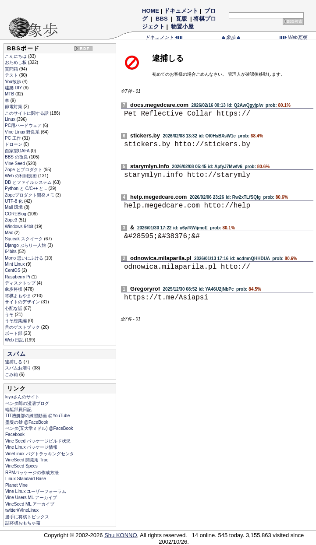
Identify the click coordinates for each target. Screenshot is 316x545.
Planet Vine (16, 485)
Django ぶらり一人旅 (26, 245)
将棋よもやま (18, 295)
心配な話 (14, 308)
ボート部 (14, 333)
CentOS (13, 270)
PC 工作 (13, 138)
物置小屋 (182, 26)
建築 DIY (14, 87)
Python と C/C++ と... (26, 188)
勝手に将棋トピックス (27, 516)
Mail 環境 (14, 207)
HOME (150, 10)
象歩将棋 (14, 289)
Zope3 (11, 220)
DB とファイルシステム (29, 182)
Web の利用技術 (21, 175)
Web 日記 (15, 340)
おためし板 (16, 62)
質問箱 (12, 69)
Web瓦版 (293, 37)
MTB (10, 93)
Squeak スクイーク (24, 238)
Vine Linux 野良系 (23, 132)
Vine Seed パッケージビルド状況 (38, 441)
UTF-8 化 (14, 201)
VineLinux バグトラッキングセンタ (39, 453)
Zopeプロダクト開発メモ (30, 195)
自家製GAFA (18, 150)
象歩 (231, 37)
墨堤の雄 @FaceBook (26, 422)
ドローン (14, 144)
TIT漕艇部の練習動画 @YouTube (37, 415)
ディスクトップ (21, 283)
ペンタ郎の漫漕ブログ (27, 403)
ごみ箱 (12, 374)
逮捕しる (14, 361)
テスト (12, 75)
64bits (11, 251)
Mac (9, 232)
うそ (10, 314)
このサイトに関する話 (27, 113)
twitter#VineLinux (22, 510)
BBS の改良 (17, 157)
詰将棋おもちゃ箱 (22, 522)
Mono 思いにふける (25, 258)
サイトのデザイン (23, 301)
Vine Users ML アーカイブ (31, 497)
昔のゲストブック (23, 327)
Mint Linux (15, 264)
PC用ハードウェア (24, 125)
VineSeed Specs (21, 466)
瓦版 (181, 18)
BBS (162, 18)
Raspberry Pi (18, 276)
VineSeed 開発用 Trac (26, 459)
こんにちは (16, 56)
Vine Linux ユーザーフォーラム (35, 491)
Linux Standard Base (25, 478)
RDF (84, 48)
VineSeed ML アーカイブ (29, 504)
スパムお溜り (18, 368)
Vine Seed (15, 163)
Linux (11, 119)
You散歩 (13, 81)
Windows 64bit (20, 226)
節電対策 (14, 106)
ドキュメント (181, 10)
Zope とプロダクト (24, 169)
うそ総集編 (16, 320)
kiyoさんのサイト (22, 396)
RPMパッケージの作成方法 (32, 472)
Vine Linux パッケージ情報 (31, 447)
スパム (16, 354)
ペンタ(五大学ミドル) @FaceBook (39, 428)
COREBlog (16, 213)
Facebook (15, 434)
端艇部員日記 (18, 409)
